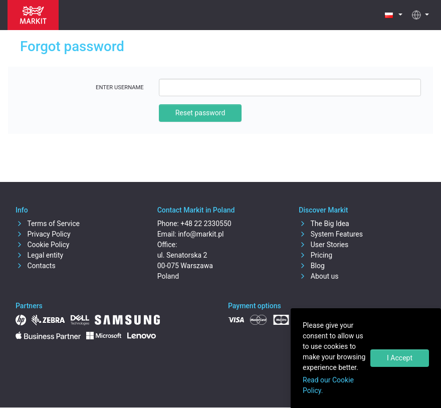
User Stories (323, 245)
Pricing (315, 255)
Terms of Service (48, 224)
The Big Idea (324, 224)
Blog (311, 266)
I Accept (399, 358)
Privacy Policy (43, 234)
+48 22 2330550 (205, 224)
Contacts (36, 266)
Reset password (200, 113)
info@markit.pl (201, 234)
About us (318, 276)
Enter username (120, 87)
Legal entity (39, 255)
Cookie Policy (42, 245)
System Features (331, 234)
